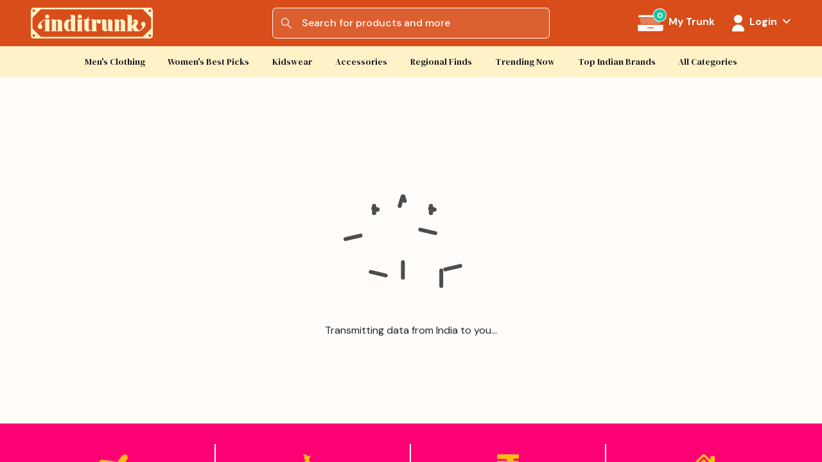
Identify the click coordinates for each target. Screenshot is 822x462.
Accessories (361, 62)
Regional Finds (441, 62)
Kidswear (292, 62)
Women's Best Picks (208, 62)
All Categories (707, 62)
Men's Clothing (115, 62)
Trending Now (525, 62)
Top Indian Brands (617, 62)
